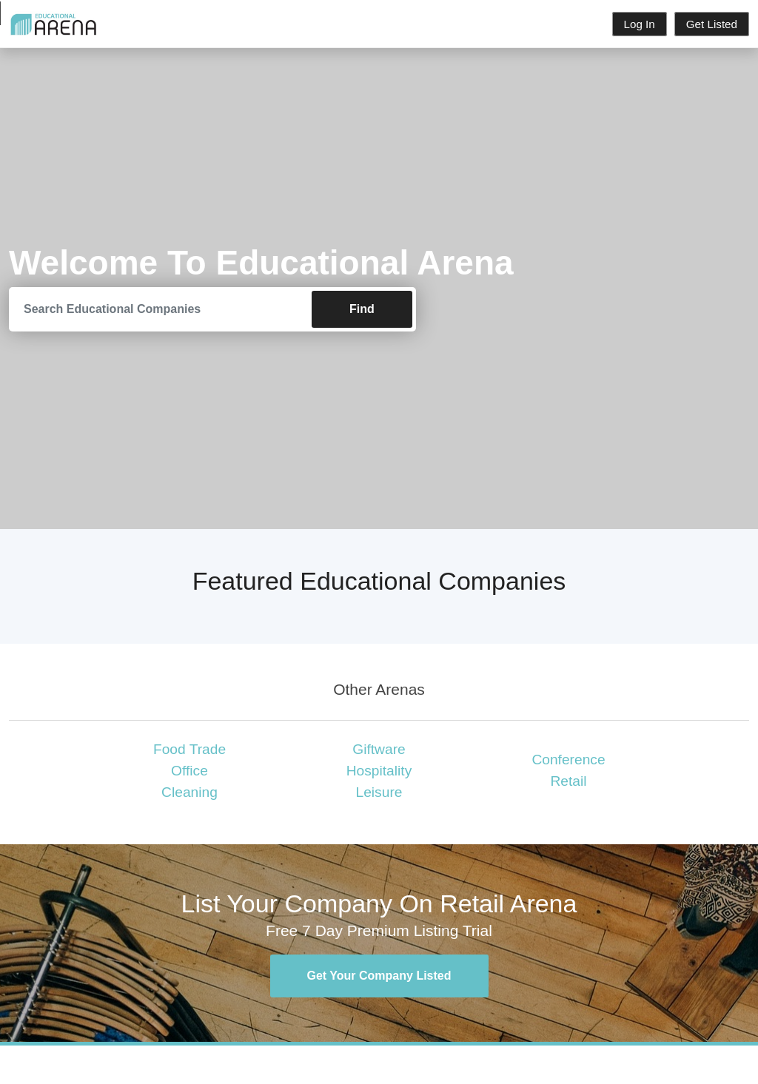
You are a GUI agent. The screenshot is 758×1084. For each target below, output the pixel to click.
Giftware (378, 749)
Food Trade (189, 749)
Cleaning (189, 792)
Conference (568, 759)
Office (189, 770)
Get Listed (711, 24)
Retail (568, 781)
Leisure (379, 792)
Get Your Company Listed (379, 975)
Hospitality (379, 770)
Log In (639, 24)
